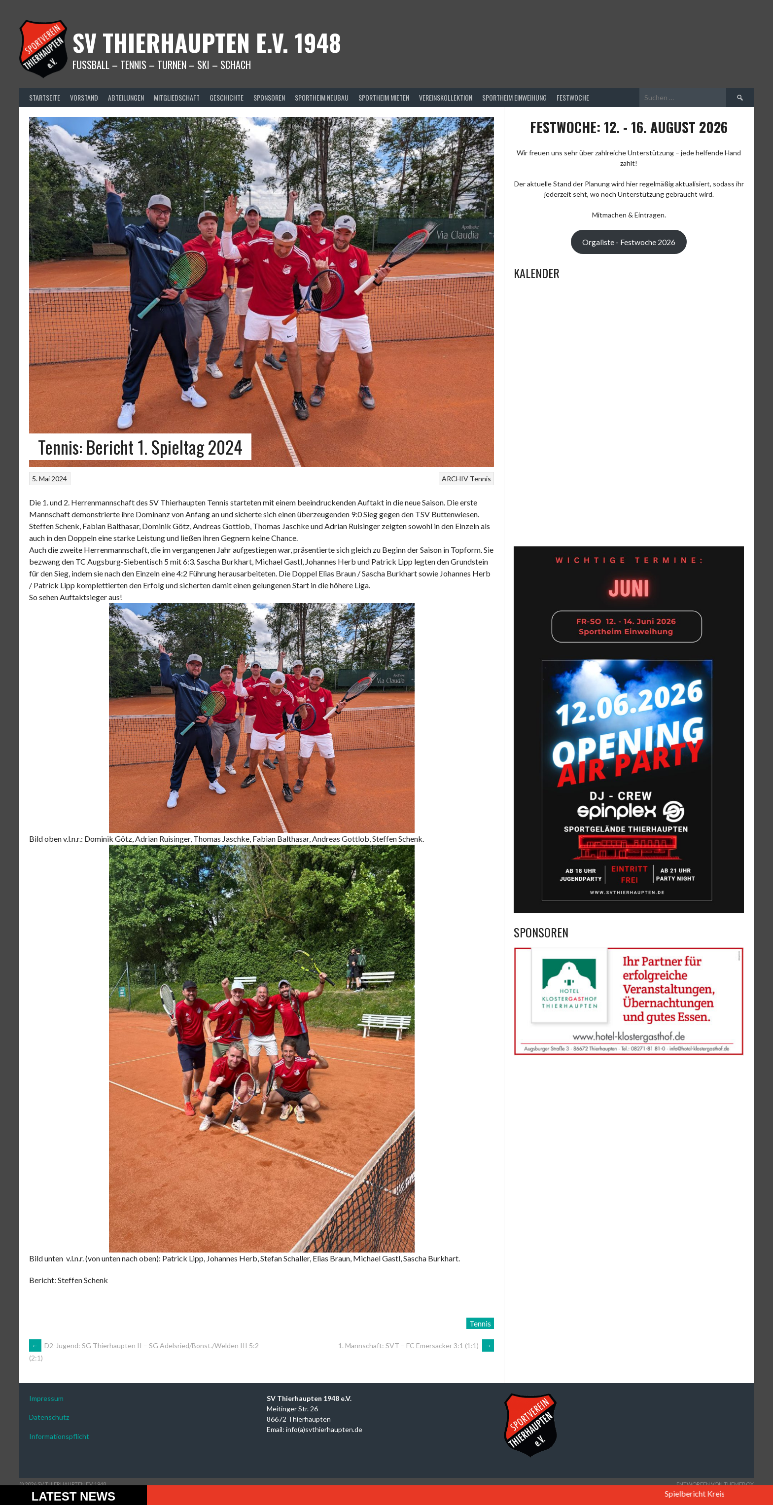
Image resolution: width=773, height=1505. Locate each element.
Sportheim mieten (383, 97)
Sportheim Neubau (322, 97)
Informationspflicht (59, 1436)
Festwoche (573, 97)
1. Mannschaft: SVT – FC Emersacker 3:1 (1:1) (416, 1345)
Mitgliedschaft (177, 97)
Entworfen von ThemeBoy (715, 1484)
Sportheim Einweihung (514, 97)
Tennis (480, 478)
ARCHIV (455, 478)
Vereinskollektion (445, 97)
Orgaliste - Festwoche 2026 (628, 242)
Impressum (46, 1398)
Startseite (44, 97)
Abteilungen (126, 97)
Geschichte (227, 97)
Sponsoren (269, 97)
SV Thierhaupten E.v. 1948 (206, 42)
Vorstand (84, 97)
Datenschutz (49, 1417)
